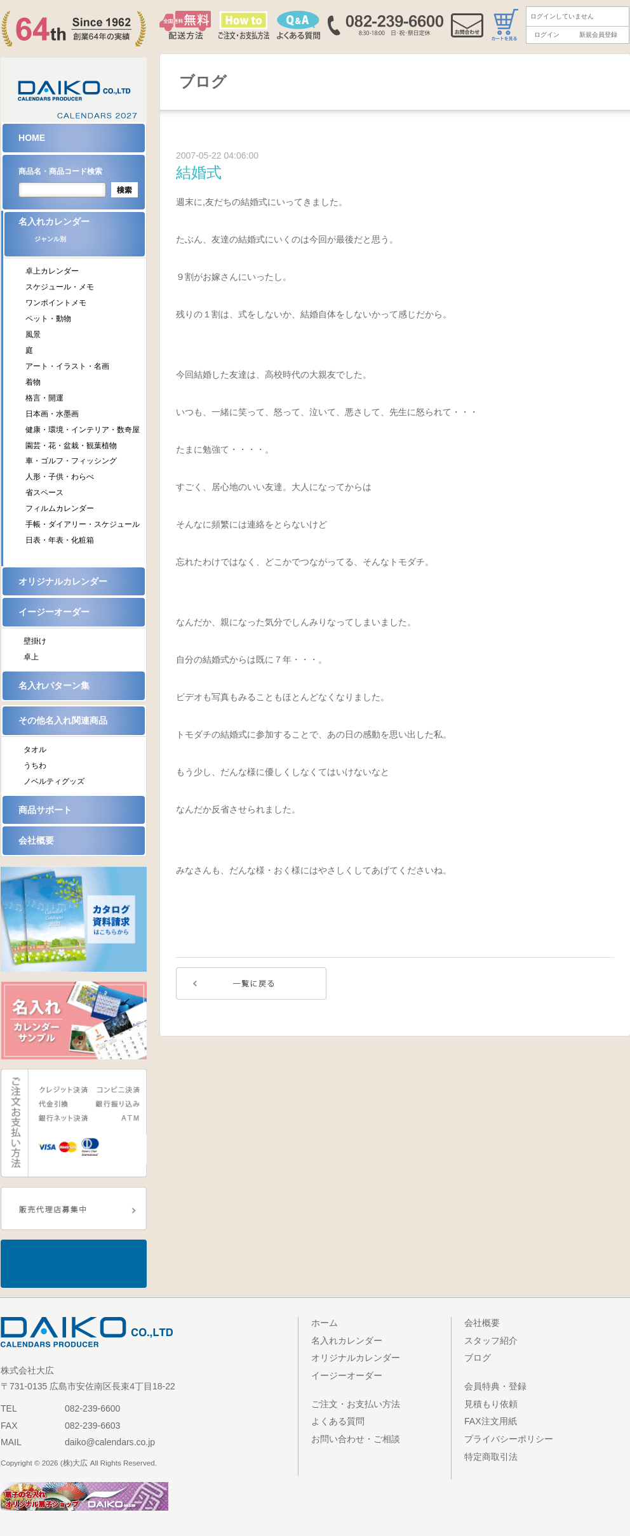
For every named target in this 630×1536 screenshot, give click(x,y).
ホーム (324, 1323)
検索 (124, 189)
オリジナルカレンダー (62, 581)
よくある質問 (338, 1421)
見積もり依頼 (491, 1404)
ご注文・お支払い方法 (355, 1404)
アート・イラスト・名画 (67, 366)
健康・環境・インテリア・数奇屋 (82, 429)
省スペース (44, 492)
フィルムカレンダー (59, 508)
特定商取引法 (491, 1457)
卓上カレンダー (52, 271)
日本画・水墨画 (52, 413)
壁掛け (34, 641)
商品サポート (45, 810)
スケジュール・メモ (59, 286)
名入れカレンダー (81, 233)
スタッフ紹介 (491, 1340)
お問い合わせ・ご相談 (355, 1439)
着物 (33, 382)
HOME (31, 138)
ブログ (477, 1358)
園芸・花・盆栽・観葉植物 (71, 445)
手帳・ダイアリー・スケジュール (82, 524)
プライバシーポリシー (508, 1439)
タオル (34, 749)
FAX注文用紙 (490, 1421)
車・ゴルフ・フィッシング (71, 460)
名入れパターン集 (54, 685)
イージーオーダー (54, 612)
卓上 (31, 656)
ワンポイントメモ (55, 302)
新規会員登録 (598, 34)
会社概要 (36, 840)
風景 (33, 334)
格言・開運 (44, 398)
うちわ (34, 765)
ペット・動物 (48, 318)
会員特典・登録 (495, 1386)
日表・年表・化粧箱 (59, 540)
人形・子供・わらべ (59, 476)
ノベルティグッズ (53, 781)
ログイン (547, 34)
